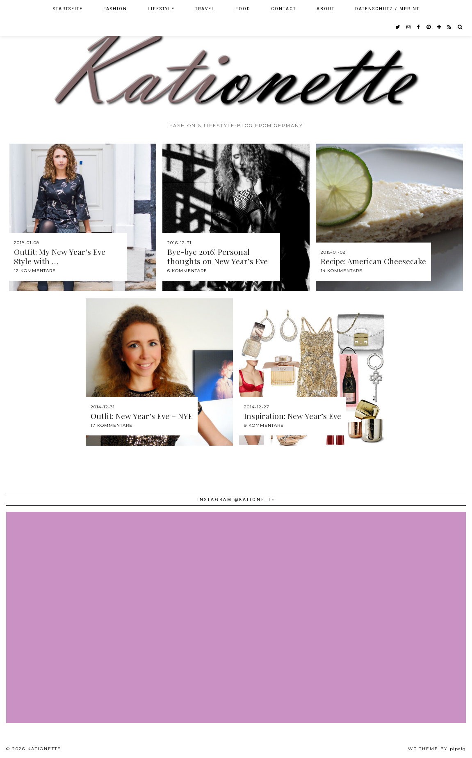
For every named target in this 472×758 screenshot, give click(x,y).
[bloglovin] (439, 27)
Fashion (115, 9)
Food (243, 9)
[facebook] (419, 27)
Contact (283, 9)
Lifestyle (161, 9)
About (326, 9)
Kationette (44, 748)
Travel (205, 9)
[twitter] (398, 27)
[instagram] (408, 27)
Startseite (68, 9)
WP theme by (437, 748)
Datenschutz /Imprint (387, 9)
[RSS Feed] (449, 27)
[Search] (460, 27)
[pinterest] (428, 27)
